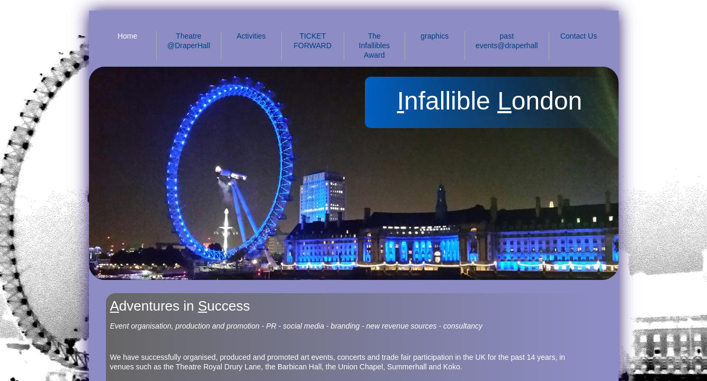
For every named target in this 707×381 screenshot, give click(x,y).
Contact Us (578, 36)
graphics (434, 36)
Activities (251, 36)
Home (127, 36)
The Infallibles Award (374, 45)
